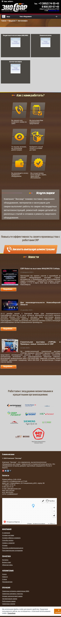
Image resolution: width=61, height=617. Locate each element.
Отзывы (4, 545)
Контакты (5, 560)
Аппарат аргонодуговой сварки (12, 596)
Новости (5, 577)
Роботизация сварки (9, 601)
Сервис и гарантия (8, 543)
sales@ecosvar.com (53, 10)
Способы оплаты (7, 540)
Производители (7, 582)
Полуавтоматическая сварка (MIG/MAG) (15, 41)
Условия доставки (8, 535)
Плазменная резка (45, 41)
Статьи (4, 579)
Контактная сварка (15, 67)
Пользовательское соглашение (12, 550)
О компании (6, 533)
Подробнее (11, 613)
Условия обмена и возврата (11, 538)
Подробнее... (8, 289)
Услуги (4, 574)
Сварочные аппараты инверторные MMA (15, 591)
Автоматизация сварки (9, 599)
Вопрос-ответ (6, 562)
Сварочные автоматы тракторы (12, 593)
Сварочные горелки (8, 604)
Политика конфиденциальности (12, 548)
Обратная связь (7, 565)
